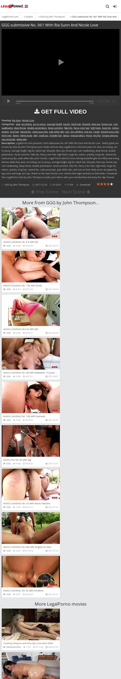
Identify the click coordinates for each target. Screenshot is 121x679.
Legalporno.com (12, 6)
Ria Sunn (16, 120)
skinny (16, 135)
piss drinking (77, 131)
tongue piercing (110, 135)
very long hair (8, 139)
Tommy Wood (72, 603)
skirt (35, 135)
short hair (6, 135)
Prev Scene (44, 192)
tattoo (66, 135)
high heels (96, 127)
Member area (24, 661)
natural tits (25, 131)
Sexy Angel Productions (16, 516)
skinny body (26, 135)
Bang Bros (70, 472)
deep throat (20, 127)
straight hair (56, 135)
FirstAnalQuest (72, 516)
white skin (22, 139)
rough (96, 131)
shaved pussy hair (110, 131)
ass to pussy (39, 124)
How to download (46, 661)
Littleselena (11, 560)
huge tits (106, 127)
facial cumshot (55, 127)
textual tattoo (78, 135)
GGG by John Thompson (17, 184)
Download (83, 184)
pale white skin (56, 131)
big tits (66, 124)
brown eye (106, 124)
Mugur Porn (11, 603)
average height (54, 124)
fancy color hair (81, 127)
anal (18, 124)
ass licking (26, 124)
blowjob (86, 124)
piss (67, 131)
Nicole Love (28, 120)
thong (89, 135)
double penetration (37, 127)
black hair (76, 124)
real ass (88, 131)
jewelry (5, 131)
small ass (43, 135)
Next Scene (76, 192)
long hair (14, 131)
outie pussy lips (40, 131)
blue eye (96, 124)
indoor (115, 127)
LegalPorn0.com (24, 670)
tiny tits (97, 135)
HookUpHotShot (13, 647)
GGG (8, 245)
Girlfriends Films (13, 472)
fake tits (68, 127)
